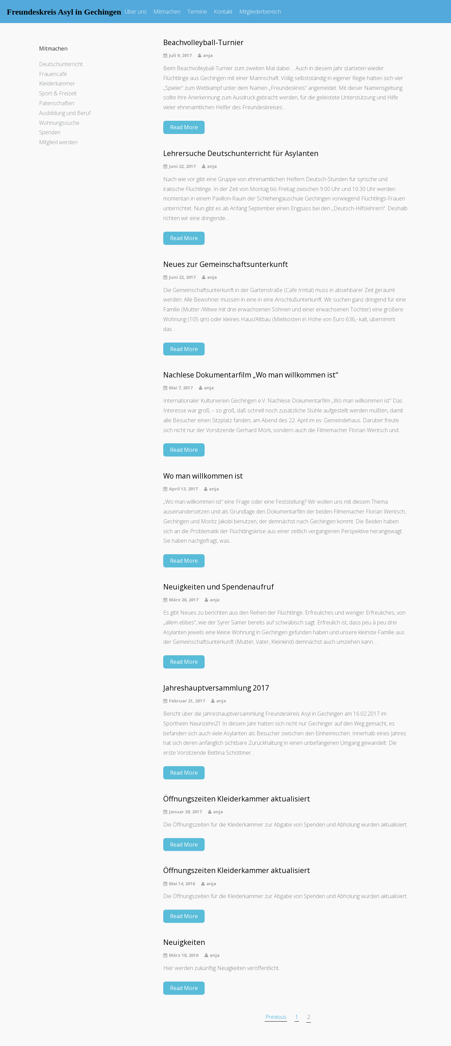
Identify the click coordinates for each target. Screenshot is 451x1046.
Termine (197, 11)
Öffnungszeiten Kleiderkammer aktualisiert (236, 799)
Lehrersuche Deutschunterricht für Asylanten (240, 153)
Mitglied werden (58, 142)
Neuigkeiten (184, 942)
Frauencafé (53, 74)
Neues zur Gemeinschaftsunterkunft (225, 264)
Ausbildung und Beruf (65, 113)
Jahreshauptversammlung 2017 (216, 688)
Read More (184, 127)
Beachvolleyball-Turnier (203, 42)
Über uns (136, 11)
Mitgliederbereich (260, 11)
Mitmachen (167, 11)
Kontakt (223, 11)
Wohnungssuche (59, 123)
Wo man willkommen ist (203, 476)
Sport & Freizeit (58, 93)
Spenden (49, 132)
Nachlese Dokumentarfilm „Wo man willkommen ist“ (250, 375)
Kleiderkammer (57, 83)
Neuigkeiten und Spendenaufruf (218, 587)
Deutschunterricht (61, 64)
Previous (275, 1017)
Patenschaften (56, 103)
